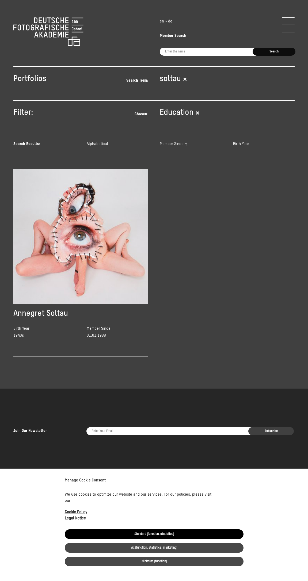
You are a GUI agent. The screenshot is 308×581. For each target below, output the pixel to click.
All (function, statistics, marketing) (154, 547)
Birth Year (241, 144)
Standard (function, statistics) (154, 534)
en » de (166, 21)
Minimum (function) (154, 561)
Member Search (173, 36)
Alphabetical (97, 144)
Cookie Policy (76, 512)
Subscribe (271, 415)
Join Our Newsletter (30, 415)
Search (274, 51)
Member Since (172, 144)
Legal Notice (75, 518)
